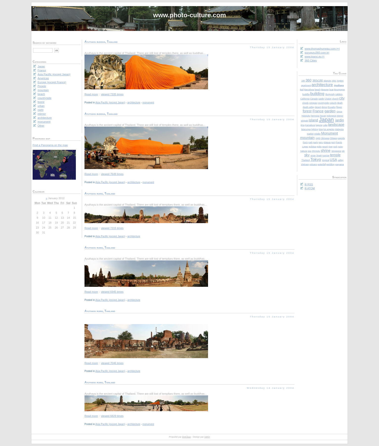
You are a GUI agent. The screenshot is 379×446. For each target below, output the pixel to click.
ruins (340, 146)
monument (148, 102)
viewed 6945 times (112, 291)
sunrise (325, 155)
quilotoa (312, 146)
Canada (314, 98)
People (42, 86)
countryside (323, 103)
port (333, 142)
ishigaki (304, 120)
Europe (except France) (52, 82)
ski (343, 151)
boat (331, 89)
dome (324, 107)
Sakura (303, 151)
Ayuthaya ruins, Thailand (99, 193)
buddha (306, 94)
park (310, 142)
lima (321, 129)
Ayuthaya (339, 85)
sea (309, 151)
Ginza (339, 111)
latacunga (306, 129)
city (341, 98)
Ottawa (333, 138)
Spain (319, 155)
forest (307, 111)
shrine (325, 151)
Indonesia (331, 116)
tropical (325, 160)
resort (325, 146)
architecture (322, 84)
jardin (339, 120)
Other (41, 125)
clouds (305, 103)
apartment (306, 85)
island (313, 120)
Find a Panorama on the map (50, 145)
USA (333, 160)
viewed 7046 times (112, 363)
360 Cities (311, 60)
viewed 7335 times (112, 94)
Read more (91, 94)
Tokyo (315, 159)
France (318, 111)
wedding (330, 164)
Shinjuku (316, 151)
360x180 (317, 80)
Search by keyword (44, 42)
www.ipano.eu (313, 56)
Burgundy (330, 94)
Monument (329, 133)
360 (309, 80)
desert (318, 107)
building (317, 93)
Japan (326, 119)
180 (303, 80)
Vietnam (305, 164)
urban (41, 105)
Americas (43, 78)
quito (319, 146)
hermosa (315, 116)
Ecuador (332, 107)
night (318, 138)
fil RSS (309, 184)
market (310, 134)
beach (318, 89)
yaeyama (339, 164)
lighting (314, 129)
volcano (313, 164)
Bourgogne (339, 89)
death (339, 103)
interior (340, 116)
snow (313, 155)
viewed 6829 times (112, 415)
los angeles (329, 129)
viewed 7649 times (112, 174)
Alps (334, 80)
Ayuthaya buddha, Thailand (101, 41)
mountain (307, 138)
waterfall (322, 164)
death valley (308, 107)
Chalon (328, 98)
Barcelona (309, 89)
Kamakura (310, 125)
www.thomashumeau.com (320, 48)
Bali (302, 89)
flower (339, 107)
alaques (327, 80)
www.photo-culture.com (189, 15)
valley (340, 160)
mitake (317, 134)
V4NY (207, 437)
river (330, 146)
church (335, 98)
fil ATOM (310, 188)
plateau (327, 142)
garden (330, 111)
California (305, 98)
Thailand (305, 160)
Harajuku (306, 116)
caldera (338, 94)
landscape (336, 125)
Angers (340, 80)
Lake (325, 125)
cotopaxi (313, 103)
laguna (319, 125)
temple (335, 155)
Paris (305, 142)
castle (321, 98)
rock (335, 146)
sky (306, 155)
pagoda (341, 138)
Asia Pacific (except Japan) (110, 102)
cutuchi (333, 103)
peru (321, 142)
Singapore (336, 151)
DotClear (186, 437)
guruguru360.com (315, 52)
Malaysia (339, 129)
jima (303, 125)
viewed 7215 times (112, 228)
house (323, 116)
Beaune (325, 89)
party (315, 142)
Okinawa (325, 138)
